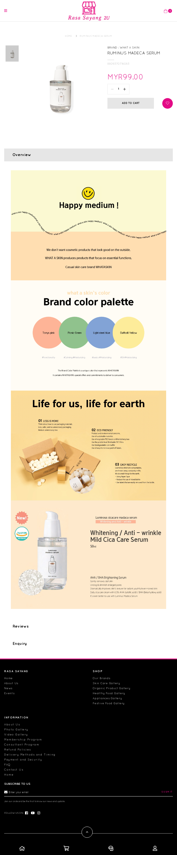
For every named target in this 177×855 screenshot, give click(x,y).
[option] (12, 48)
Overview (22, 149)
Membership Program (23, 739)
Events (9, 693)
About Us (11, 683)
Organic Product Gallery (111, 688)
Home (8, 678)
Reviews (21, 621)
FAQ (7, 764)
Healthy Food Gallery (109, 693)
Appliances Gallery (107, 698)
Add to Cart (130, 97)
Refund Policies (17, 749)
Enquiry (20, 638)
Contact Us (13, 769)
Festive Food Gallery (109, 703)
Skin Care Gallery (106, 683)
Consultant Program (21, 744)
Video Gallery (16, 734)
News (8, 688)
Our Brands (101, 678)
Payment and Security (23, 759)
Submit (167, 792)
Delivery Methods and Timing (30, 754)
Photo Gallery (16, 729)
